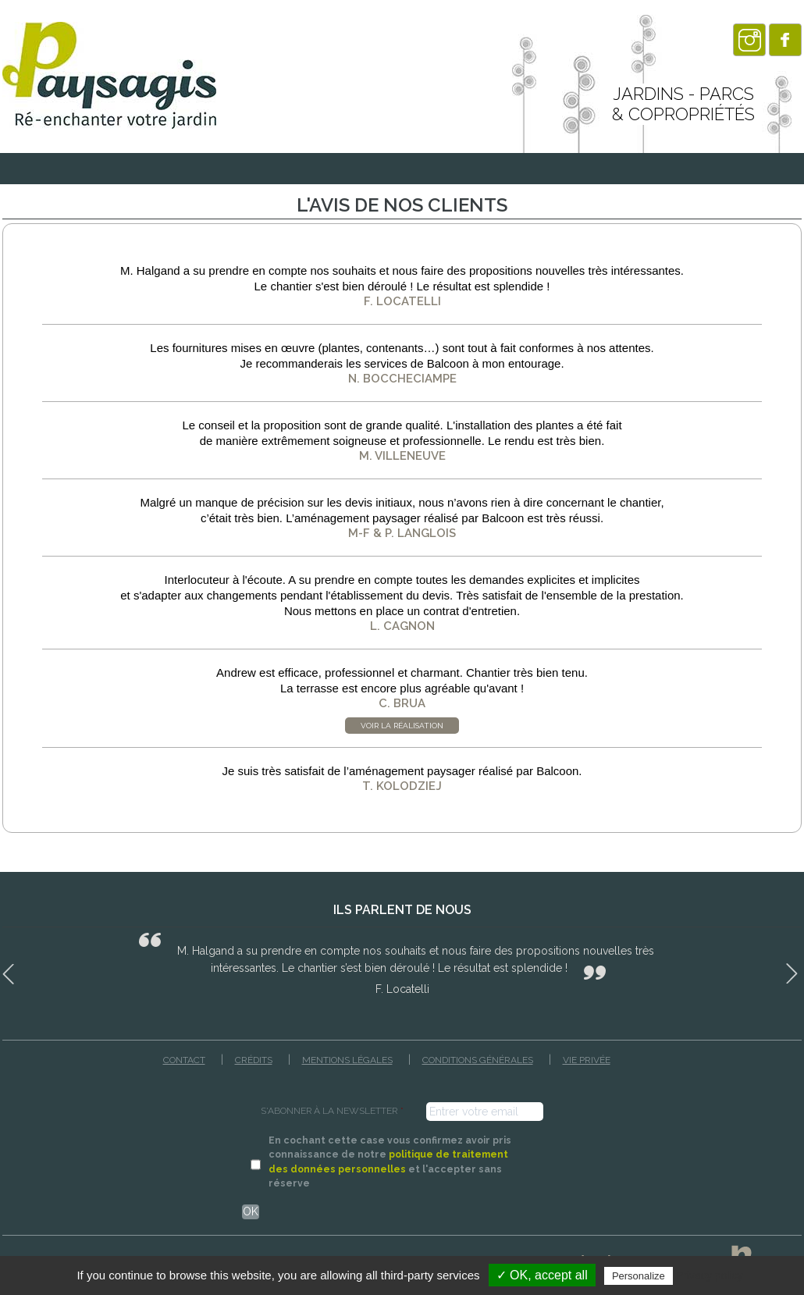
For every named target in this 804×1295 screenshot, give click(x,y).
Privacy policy (709, 1275)
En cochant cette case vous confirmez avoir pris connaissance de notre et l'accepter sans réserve (390, 1161)
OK (250, 1211)
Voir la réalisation (402, 725)
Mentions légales (347, 1060)
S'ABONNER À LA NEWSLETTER (332, 1110)
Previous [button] (10, 971)
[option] (402, 964)
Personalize (638, 1276)
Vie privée (586, 1060)
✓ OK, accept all (542, 1275)
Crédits (253, 1060)
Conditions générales (477, 1060)
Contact (184, 1060)
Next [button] (794, 971)
